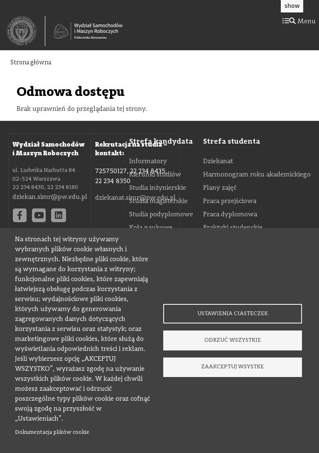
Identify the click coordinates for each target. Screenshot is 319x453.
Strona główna (30, 63)
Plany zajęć (219, 188)
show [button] (292, 6)
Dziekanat (218, 161)
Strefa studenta (231, 141)
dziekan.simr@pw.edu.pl (49, 197)
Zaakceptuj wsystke (232, 367)
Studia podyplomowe (161, 214)
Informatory (148, 161)
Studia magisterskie (158, 201)
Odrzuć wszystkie (232, 340)
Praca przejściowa (229, 201)
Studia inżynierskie (157, 188)
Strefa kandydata (161, 141)
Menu (299, 21)
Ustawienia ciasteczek (232, 313)
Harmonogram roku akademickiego (257, 174)
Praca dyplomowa (230, 214)
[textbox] (26, 31)
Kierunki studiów (155, 174)
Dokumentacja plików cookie (52, 432)
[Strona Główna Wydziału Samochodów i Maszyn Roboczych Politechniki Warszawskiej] (88, 31)
